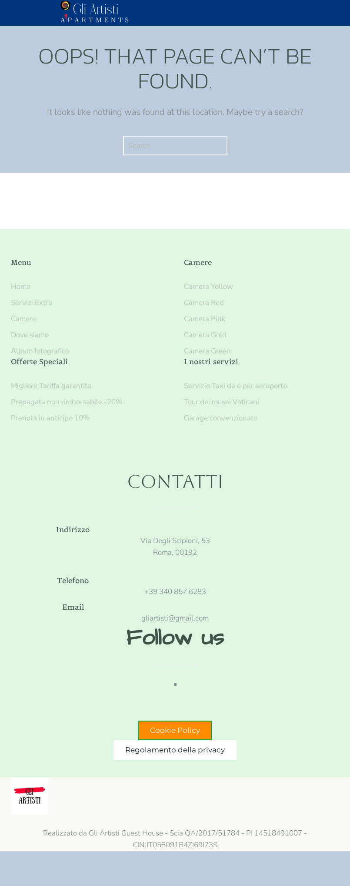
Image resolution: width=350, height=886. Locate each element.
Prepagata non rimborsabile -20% (67, 402)
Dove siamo (30, 335)
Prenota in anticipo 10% (50, 418)
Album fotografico (40, 351)
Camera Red (204, 303)
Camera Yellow (208, 287)
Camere (23, 319)
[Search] (175, 145)
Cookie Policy (175, 730)
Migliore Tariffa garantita (51, 386)
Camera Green (207, 351)
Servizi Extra (31, 303)
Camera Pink (204, 319)
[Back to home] (97, 13)
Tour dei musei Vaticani (221, 402)
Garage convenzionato (220, 418)
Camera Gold (205, 335)
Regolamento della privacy (175, 749)
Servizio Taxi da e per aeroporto (235, 386)
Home (20, 287)
